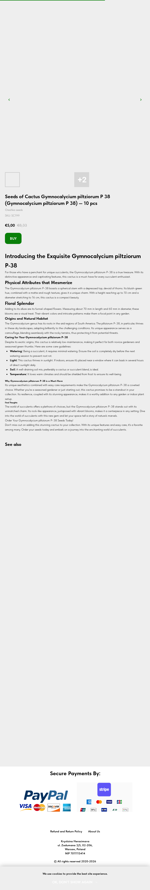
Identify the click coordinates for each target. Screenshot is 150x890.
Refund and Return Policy (66, 831)
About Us (94, 831)
